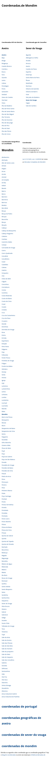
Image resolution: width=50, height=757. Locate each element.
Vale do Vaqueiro (7, 657)
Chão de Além (6, 279)
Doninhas (5, 327)
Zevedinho (5, 688)
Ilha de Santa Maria (8, 111)
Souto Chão (5, 623)
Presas (4, 533)
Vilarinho (5, 682)
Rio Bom (4, 575)
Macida (4, 409)
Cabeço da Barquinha (9, 231)
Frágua (4, 363)
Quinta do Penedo (8, 544)
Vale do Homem (7, 649)
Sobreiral (5, 615)
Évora (3, 72)
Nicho (4, 434)
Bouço (4, 222)
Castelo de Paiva (31, 69)
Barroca (4, 202)
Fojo (3, 352)
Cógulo (4, 281)
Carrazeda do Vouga (8, 248)
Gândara (4, 369)
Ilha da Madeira (7, 106)
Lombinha (5, 400)
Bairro (4, 191)
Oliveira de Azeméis (32, 89)
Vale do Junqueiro (7, 651)
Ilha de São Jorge (7, 123)
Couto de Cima (6, 301)
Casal (3, 262)
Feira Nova (5, 346)
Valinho (4, 663)
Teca (3, 629)
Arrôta (4, 183)
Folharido (5, 355)
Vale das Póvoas (7, 643)
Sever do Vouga (31, 100)
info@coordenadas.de (38, 755)
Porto (3, 89)
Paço (3, 454)
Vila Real (4, 100)
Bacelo (4, 188)
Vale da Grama (6, 640)
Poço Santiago (6, 496)
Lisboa (4, 83)
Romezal (4, 581)
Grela (3, 375)
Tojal (3, 634)
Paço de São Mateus (8, 459)
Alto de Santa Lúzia (8, 163)
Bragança (5, 63)
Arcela (4, 174)
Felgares (4, 349)
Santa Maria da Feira (32, 77)
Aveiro (4, 55)
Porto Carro (5, 519)
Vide (3, 674)
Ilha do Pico (5, 125)
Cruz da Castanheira (8, 315)
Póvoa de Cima (7, 530)
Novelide (4, 440)
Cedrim (4, 270)
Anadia (28, 60)
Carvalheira (5, 259)
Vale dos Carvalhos (8, 660)
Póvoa (4, 524)
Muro (3, 425)
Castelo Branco (7, 66)
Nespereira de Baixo (8, 428)
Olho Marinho (6, 442)
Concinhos (5, 284)
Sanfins (4, 584)
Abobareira (5, 157)
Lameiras (5, 386)
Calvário (4, 236)
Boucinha (5, 219)
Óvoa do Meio (6, 448)
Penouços (5, 482)
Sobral (4, 612)
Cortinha (4, 293)
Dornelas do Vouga (8, 329)
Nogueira (5, 437)
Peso (3, 488)
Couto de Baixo (7, 298)
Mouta (4, 423)
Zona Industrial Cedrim (9, 694)
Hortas (4, 377)
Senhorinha (5, 598)
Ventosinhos (6, 671)
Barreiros (5, 200)
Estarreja (29, 75)
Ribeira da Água (7, 564)
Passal (4, 473)
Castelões (5, 264)
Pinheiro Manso (7, 490)
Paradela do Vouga (8, 465)
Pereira (4, 485)
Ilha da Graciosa (7, 120)
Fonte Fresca (6, 358)
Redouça (4, 553)
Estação (4, 344)
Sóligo (4, 618)
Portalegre (5, 86)
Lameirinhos (6, 389)
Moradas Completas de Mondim (35, 162)
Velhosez (5, 668)
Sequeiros (5, 601)
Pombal (4, 499)
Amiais (4, 166)
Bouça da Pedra (7, 214)
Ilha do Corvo (6, 134)
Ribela (4, 572)
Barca (3, 194)
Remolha (5, 561)
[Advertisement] (25, 25)
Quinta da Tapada (7, 541)
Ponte (4, 502)
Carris (4, 250)
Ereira (4, 335)
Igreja (3, 380)
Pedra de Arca (6, 476)
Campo (4, 245)
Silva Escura (5, 606)
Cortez (4, 290)
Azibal (4, 185)
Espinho (28, 72)
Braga (4, 60)
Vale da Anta (6, 637)
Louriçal (4, 403)
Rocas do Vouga (7, 578)
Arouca (28, 63)
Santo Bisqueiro (7, 589)
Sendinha (5, 595)
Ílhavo (28, 80)
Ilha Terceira (6, 117)
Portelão (4, 513)
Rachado (4, 547)
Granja (4, 372)
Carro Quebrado (7, 253)
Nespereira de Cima (8, 431)
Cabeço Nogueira (7, 233)
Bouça (4, 211)
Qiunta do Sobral (7, 536)
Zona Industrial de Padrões (11, 697)
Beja (3, 58)
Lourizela (5, 406)
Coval (3, 304)
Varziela (4, 666)
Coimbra (4, 69)
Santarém (5, 92)
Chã (3, 276)
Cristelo (4, 310)
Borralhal (5, 208)
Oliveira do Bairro (32, 92)
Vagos (28, 103)
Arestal (4, 177)
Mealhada (29, 83)
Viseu (3, 103)
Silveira (4, 609)
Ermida (4, 338)
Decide (4, 324)
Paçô (3, 451)
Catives (4, 267)
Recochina (5, 550)
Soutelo (4, 620)
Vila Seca (4, 680)
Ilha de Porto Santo (8, 108)
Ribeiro (4, 570)
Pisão (3, 493)
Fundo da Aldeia (7, 366)
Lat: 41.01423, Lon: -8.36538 (32, 159)
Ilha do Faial (6, 128)
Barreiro (4, 197)
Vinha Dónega (6, 685)
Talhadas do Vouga (8, 626)
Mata (3, 411)
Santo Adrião (6, 586)
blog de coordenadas (9, 755)
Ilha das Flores (6, 131)
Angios (4, 168)
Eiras (3, 332)
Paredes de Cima (7, 471)
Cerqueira (5, 273)
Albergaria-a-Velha (32, 58)
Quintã (4, 538)
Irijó (3, 383)
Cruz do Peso (6, 318)
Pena (3, 479)
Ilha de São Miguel (8, 114)
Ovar (27, 94)
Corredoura (5, 287)
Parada (4, 462)
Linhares (4, 394)
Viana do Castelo (7, 97)
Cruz (3, 312)
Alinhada (4, 160)
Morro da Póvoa (7, 417)
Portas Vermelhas (7, 505)
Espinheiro (5, 341)
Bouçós (4, 225)
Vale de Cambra (31, 106)
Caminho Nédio (7, 242)
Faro (3, 75)
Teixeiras (5, 632)
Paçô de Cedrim (7, 457)
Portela (4, 507)
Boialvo (4, 205)
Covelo (4, 307)
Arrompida (5, 180)
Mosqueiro (5, 420)
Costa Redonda (7, 296)
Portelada (5, 510)
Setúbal (4, 94)
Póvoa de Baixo (7, 527)
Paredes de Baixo (7, 468)
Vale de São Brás (7, 646)
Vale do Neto (6, 654)
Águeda (28, 55)
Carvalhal (5, 256)
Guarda (4, 77)
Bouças (4, 216)
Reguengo (5, 558)
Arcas (3, 171)
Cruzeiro (4, 321)
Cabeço (4, 228)
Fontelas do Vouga (8, 361)
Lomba (4, 397)
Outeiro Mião (6, 445)
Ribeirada (5, 567)
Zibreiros (5, 691)
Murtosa (28, 86)
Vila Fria (4, 677)
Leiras (4, 392)
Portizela (4, 516)
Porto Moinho (6, 521)
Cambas (4, 239)
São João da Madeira (32, 97)
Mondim (5, 414)
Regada (4, 555)
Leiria (3, 80)
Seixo (3, 592)
